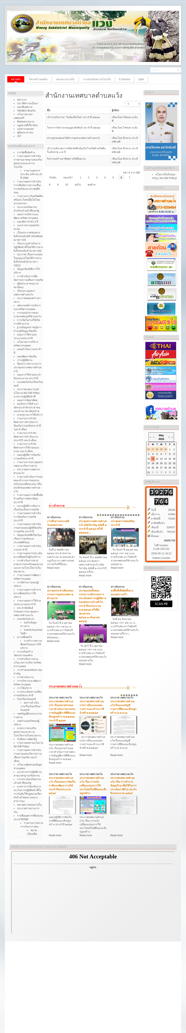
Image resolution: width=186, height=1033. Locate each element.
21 (165, 463)
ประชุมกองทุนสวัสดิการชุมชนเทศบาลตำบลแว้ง (73, 137)
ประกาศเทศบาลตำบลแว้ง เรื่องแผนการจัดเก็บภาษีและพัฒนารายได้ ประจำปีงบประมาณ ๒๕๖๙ (62, 785)
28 (165, 467)
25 (153, 467)
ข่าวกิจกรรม (54, 517)
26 (157, 467)
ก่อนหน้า (68, 177)
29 (170, 467)
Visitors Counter (161, 557)
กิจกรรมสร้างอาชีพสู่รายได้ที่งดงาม (66, 158)
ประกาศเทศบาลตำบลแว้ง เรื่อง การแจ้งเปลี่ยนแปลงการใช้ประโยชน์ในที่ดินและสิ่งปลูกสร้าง (93, 785)
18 (153, 463)
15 (133, 515)
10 (66, 184)
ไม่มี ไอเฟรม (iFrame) (93, 892)
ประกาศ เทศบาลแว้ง (60, 697)
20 (161, 463)
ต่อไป (78, 184)
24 (148, 467)
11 (123, 515)
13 (128, 515)
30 (174, 467)
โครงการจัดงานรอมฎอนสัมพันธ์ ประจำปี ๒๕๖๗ (73, 127)
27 (161, 467)
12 (126, 515)
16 (136, 515)
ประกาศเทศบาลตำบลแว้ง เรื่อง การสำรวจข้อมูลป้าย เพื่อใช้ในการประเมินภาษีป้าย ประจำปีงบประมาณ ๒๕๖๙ (123, 785)
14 (131, 515)
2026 (161, 439)
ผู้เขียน (115, 110)
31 (148, 472)
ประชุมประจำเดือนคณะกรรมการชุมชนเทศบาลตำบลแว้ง (60, 594)
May (161, 435)
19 (157, 463)
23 (174, 463)
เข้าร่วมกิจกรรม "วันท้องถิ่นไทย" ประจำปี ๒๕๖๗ (73, 117)
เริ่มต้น (52, 177)
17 (139, 515)
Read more (53, 567)
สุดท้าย (91, 184)
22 (170, 463)
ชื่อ (48, 110)
